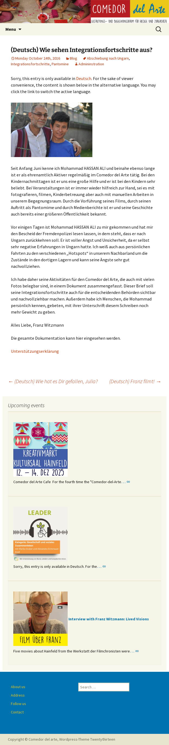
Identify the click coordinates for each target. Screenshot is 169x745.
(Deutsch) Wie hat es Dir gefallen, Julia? (53, 381)
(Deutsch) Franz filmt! (135, 381)
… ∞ (125, 482)
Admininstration (91, 64)
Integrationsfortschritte (30, 64)
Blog (73, 58)
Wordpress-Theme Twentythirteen (87, 739)
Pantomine (60, 64)
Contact (17, 712)
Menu (10, 29)
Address (18, 695)
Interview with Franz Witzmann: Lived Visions (108, 619)
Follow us (18, 703)
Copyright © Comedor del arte (32, 739)
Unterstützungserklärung (35, 351)
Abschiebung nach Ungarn (108, 58)
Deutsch (83, 78)
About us (18, 686)
